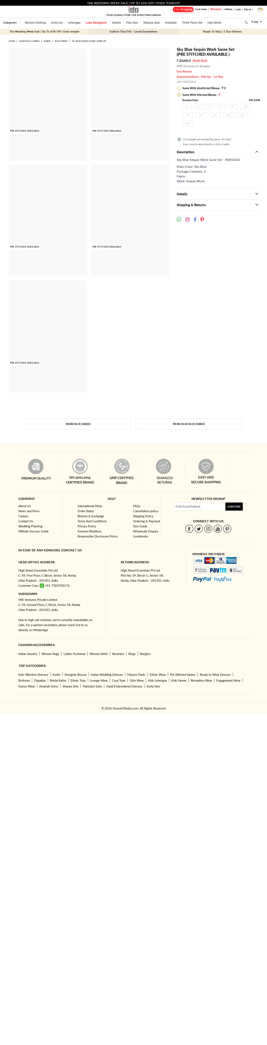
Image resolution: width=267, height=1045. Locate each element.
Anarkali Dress (48, 686)
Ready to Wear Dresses (215, 674)
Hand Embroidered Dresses (124, 686)
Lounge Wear (99, 680)
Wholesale (215, 9)
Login (238, 9)
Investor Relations (90, 531)
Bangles (145, 654)
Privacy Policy (87, 526)
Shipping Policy (143, 516)
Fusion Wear (26, 686)
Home (12, 41)
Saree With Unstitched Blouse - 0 (204, 88)
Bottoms (24, 680)
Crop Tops (118, 680)
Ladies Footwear (74, 654)
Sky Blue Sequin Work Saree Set (89, 41)
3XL (187, 114)
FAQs (136, 506)
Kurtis (56, 674)
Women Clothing (35, 22)
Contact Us (25, 521)
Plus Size (132, 22)
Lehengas (74, 22)
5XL (215, 114)
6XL (229, 114)
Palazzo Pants (136, 674)
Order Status (86, 511)
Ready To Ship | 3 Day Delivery (222, 31)
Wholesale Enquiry (145, 531)
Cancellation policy (145, 511)
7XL (242, 114)
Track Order (201, 9)
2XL (246, 106)
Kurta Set (57, 22)
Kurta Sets (153, 686)
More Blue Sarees (78, 424)
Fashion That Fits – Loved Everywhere (133, 31)
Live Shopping (183, 9)
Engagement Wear (228, 680)
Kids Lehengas (157, 680)
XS (186, 106)
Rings (132, 654)
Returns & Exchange (91, 516)
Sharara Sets (151, 22)
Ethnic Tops (78, 680)
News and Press (29, 511)
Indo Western (215, 22)
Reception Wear (201, 680)
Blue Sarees (61, 41)
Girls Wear (137, 680)
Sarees (116, 22)
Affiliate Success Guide (33, 531)
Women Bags (50, 654)
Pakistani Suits (92, 686)
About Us (24, 506)
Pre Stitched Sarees (183, 674)
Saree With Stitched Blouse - (201, 95)
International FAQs (90, 506)
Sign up (247, 9)
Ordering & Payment (146, 521)
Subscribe (234, 506)
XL (232, 106)
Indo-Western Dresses (33, 674)
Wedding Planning (30, 526)
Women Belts (99, 654)
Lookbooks (140, 536)
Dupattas (40, 680)
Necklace (118, 654)
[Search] (246, 22)
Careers (23, 516)
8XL (187, 123)
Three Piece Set (192, 22)
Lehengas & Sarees (29, 41)
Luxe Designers (96, 22)
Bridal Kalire (58, 680)
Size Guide (254, 99)
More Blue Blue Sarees (189, 424)
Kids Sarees (179, 680)
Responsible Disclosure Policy (98, 536)
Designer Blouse (76, 674)
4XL (201, 114)
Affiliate (228, 9)
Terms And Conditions (92, 521)
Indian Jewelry (27, 654)
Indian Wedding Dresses (107, 674)
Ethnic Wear (158, 674)
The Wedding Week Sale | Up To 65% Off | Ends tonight (44, 31)
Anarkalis (171, 22)
